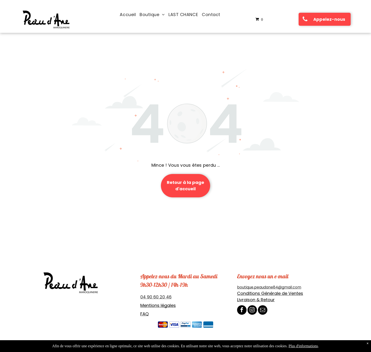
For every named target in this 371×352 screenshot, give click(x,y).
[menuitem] (128, 14)
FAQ (144, 314)
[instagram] (252, 310)
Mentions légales (158, 305)
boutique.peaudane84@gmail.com (269, 287)
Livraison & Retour (256, 300)
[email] (262, 310)
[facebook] (242, 310)
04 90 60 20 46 (156, 297)
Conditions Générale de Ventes (270, 293)
